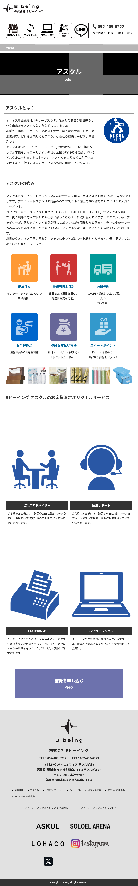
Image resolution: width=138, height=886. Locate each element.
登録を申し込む (69, 684)
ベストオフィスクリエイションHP (97, 807)
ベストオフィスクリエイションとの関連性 (45, 807)
